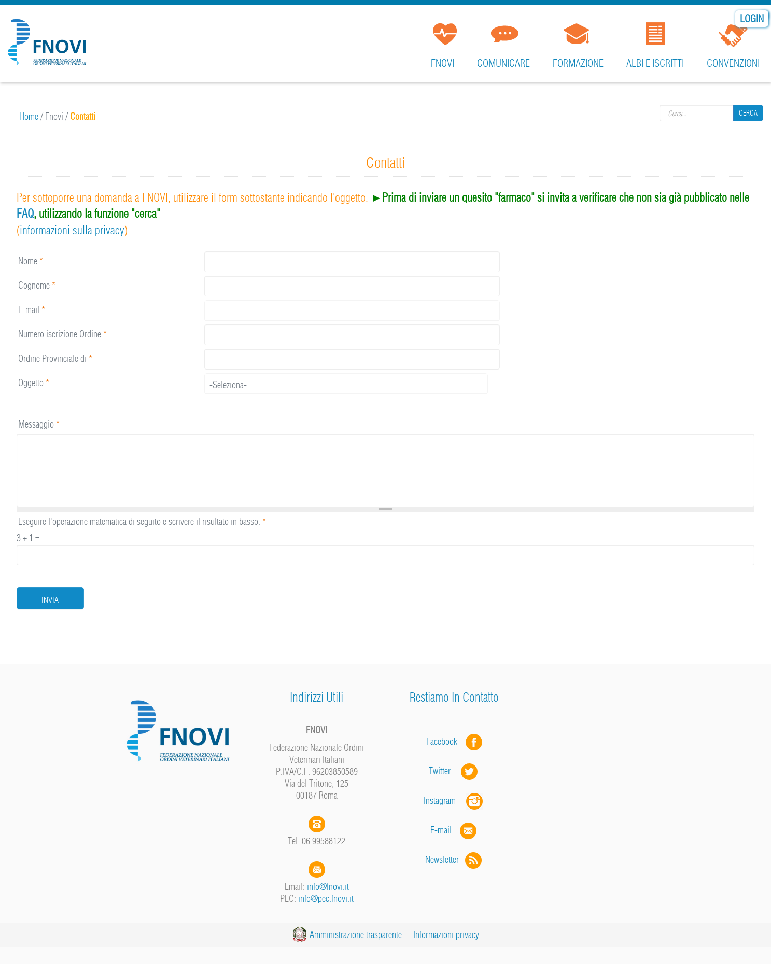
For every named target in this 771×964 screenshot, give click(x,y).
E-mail (31, 310)
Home (28, 116)
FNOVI (442, 62)
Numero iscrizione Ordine (62, 334)
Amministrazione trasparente (356, 935)
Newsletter (454, 860)
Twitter (454, 771)
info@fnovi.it (328, 886)
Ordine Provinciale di (55, 358)
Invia (50, 599)
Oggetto (33, 383)
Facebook (445, 741)
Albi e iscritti (655, 62)
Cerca (748, 112)
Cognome (36, 285)
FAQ (25, 213)
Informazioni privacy (446, 935)
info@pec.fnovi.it (326, 898)
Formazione (578, 62)
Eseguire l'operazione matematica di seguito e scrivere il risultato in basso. (142, 522)
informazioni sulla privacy (72, 230)
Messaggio (39, 424)
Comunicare (503, 62)
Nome (30, 261)
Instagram (454, 800)
